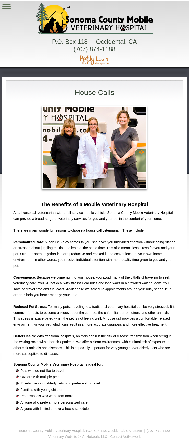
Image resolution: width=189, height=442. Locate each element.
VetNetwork (90, 437)
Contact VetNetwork (125, 437)
